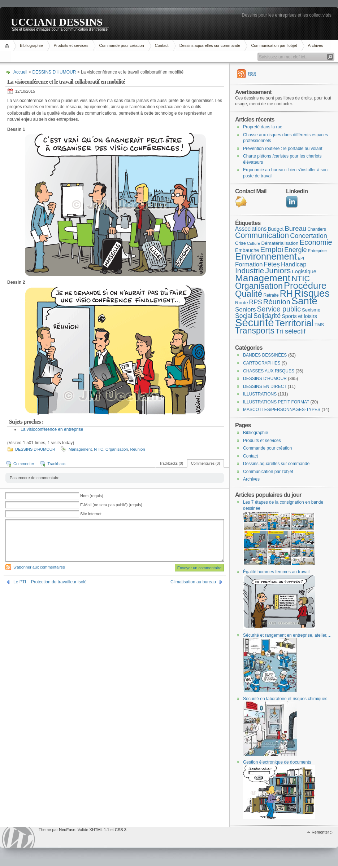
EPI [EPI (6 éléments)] (301, 258)
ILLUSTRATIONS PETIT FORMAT (276, 402)
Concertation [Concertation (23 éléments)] (308, 235)
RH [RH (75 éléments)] (286, 293)
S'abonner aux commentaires (39, 567)
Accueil (8, 45)
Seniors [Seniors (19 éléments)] (245, 309)
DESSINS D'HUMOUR (54, 72)
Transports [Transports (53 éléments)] (254, 330)
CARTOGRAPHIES (262, 363)
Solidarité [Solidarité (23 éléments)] (267, 315)
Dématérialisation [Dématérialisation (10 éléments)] (279, 243)
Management (80, 449)
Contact (162, 45)
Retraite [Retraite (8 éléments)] (271, 295)
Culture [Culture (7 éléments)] (253, 243)
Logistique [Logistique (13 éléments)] (304, 271)
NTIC (98, 449)
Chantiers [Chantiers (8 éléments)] (316, 229)
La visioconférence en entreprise (52, 429)
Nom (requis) (91, 496)
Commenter (23, 463)
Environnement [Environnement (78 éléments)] (266, 256)
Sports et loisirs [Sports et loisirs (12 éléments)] (299, 316)
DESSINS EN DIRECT (264, 386)
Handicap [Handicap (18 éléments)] (294, 264)
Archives (315, 45)
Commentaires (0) (205, 463)
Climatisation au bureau (193, 581)
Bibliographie (31, 45)
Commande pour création (121, 45)
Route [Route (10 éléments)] (241, 302)
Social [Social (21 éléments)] (243, 315)
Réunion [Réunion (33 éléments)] (276, 302)
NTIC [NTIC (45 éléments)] (300, 278)
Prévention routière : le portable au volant (282, 148)
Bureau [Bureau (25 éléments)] (295, 228)
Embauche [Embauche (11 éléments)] (247, 250)
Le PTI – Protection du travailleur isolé (50, 581)
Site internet (90, 514)
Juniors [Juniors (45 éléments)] (278, 270)
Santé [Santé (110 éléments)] (304, 300)
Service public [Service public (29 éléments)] (279, 309)
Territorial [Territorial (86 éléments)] (294, 323)
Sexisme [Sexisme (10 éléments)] (311, 310)
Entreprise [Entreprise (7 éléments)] (317, 250)
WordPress (18, 837)
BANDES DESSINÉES (265, 355)
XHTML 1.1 (99, 829)
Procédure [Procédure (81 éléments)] (305, 285)
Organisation (116, 449)
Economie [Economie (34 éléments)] (315, 242)
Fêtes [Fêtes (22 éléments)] (272, 264)
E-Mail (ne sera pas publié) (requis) (111, 505)
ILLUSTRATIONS (260, 394)
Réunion (137, 449)
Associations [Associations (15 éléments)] (250, 229)
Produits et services (71, 45)
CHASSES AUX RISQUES (268, 371)
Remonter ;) (322, 832)
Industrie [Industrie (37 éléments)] (249, 270)
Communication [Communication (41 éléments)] (262, 235)
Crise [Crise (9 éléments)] (240, 243)
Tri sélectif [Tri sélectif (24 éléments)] (291, 331)
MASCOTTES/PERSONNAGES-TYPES (281, 409)
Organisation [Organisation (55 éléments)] (259, 286)
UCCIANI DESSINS (57, 21)
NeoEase (67, 829)
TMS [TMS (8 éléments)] (319, 324)
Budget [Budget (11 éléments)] (275, 229)
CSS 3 (120, 829)
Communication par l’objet (274, 45)
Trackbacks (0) (171, 463)
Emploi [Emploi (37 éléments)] (271, 249)
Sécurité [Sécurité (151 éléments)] (254, 322)
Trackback (56, 463)
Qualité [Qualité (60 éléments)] (249, 294)
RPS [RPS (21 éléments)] (255, 302)
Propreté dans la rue (262, 126)
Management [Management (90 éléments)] (262, 278)
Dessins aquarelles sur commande (209, 45)
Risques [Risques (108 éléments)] (312, 293)
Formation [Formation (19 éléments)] (249, 264)
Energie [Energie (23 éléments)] (295, 249)
